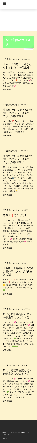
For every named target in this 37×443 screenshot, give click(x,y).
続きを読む (7, 89)
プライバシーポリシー (12, 432)
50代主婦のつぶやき (11, 59)
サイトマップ (6, 434)
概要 (3, 432)
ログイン (5, 439)
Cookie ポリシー (24, 432)
